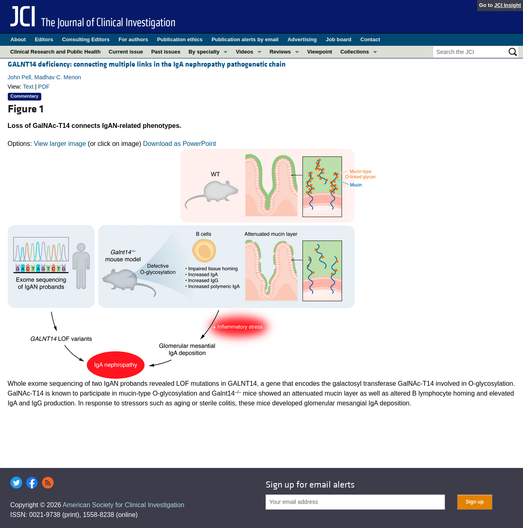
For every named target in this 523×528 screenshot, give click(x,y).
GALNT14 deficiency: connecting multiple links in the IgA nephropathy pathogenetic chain (147, 64)
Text (28, 86)
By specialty (203, 52)
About (18, 39)
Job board (338, 39)
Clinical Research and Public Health (55, 52)
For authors (133, 39)
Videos (244, 52)
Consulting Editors (86, 39)
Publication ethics (179, 39)
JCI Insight (507, 5)
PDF (43, 86)
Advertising (302, 39)
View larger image (60, 143)
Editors (44, 39)
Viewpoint (319, 52)
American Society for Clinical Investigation (123, 504)
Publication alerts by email (245, 39)
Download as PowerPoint (179, 143)
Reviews (280, 52)
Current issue (126, 52)
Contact (370, 39)
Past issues (166, 52)
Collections (354, 52)
